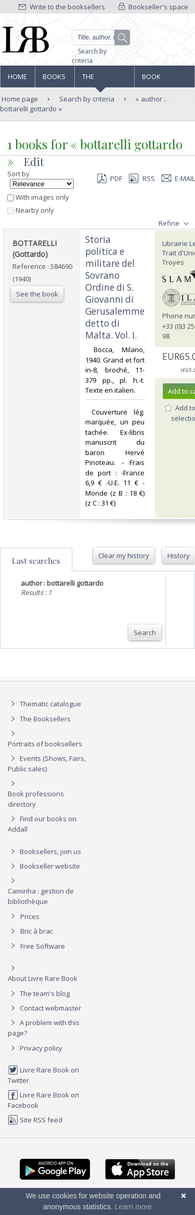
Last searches (36, 560)
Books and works (55, 79)
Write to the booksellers (62, 6)
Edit (34, 161)
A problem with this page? (44, 1027)
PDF (110, 178)
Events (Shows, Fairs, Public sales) (47, 763)
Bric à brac (36, 931)
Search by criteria (89, 56)
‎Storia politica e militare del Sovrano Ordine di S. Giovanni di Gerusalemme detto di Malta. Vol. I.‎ (115, 287)
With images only (38, 197)
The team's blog (39, 993)
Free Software (42, 946)
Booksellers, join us (44, 851)
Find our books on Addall (42, 823)
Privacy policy (35, 1048)
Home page (17, 79)
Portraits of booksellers (45, 743)
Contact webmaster (44, 1008)
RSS (141, 178)
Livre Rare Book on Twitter (43, 1075)
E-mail (178, 178)
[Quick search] (101, 37)
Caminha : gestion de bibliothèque (41, 896)
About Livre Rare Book (42, 978)
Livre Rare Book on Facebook (43, 1100)
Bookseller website (44, 866)
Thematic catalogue (44, 704)
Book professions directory (164, 79)
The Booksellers (104, 79)
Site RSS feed (35, 1120)
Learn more (133, 1207)
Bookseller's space (153, 6)
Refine (175, 223)
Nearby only (30, 210)
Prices (30, 916)
